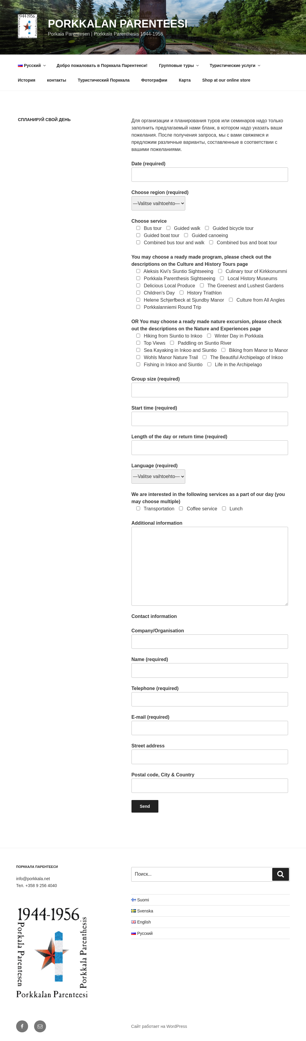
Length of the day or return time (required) (209, 444)
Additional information (209, 563)
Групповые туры (179, 65)
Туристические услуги (235, 65)
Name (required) (209, 667)
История (26, 80)
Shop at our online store (226, 80)
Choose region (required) (160, 198)
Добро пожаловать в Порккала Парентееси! (101, 65)
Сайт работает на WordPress (159, 1026)
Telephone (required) (209, 696)
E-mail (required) (209, 725)
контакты (56, 80)
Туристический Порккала (103, 80)
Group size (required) (209, 386)
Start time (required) (209, 415)
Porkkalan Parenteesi (117, 24)
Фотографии (154, 80)
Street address (209, 753)
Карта (185, 80)
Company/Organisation (209, 638)
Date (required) (209, 171)
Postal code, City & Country (209, 782)
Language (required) (158, 471)
